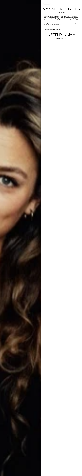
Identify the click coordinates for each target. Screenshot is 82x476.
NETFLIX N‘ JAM (61, 35)
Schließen (47, 3)
